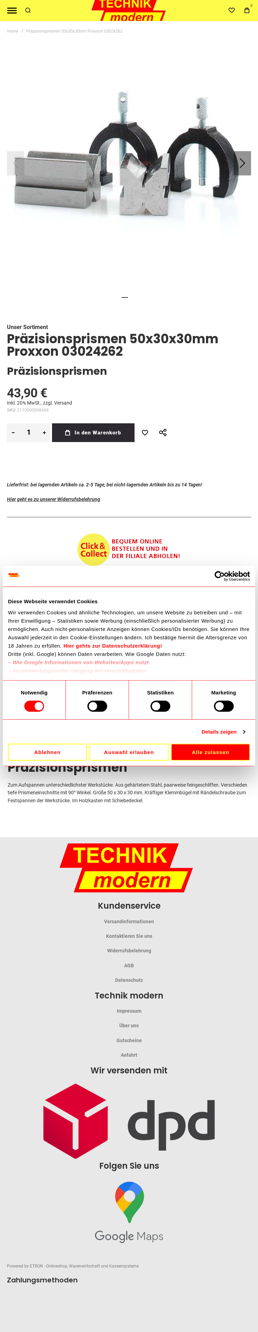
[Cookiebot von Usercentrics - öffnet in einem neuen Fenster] (219, 576)
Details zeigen (219, 732)
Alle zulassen (210, 752)
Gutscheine (129, 1040)
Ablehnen (47, 752)
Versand (63, 403)
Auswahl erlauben (129, 752)
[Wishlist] (231, 10)
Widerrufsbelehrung (129, 950)
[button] (242, 163)
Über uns (129, 1025)
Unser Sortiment (27, 327)
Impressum (129, 1011)
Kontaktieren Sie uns (129, 936)
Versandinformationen (129, 921)
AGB (129, 965)
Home (12, 31)
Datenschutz (129, 980)
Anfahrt (129, 1055)
